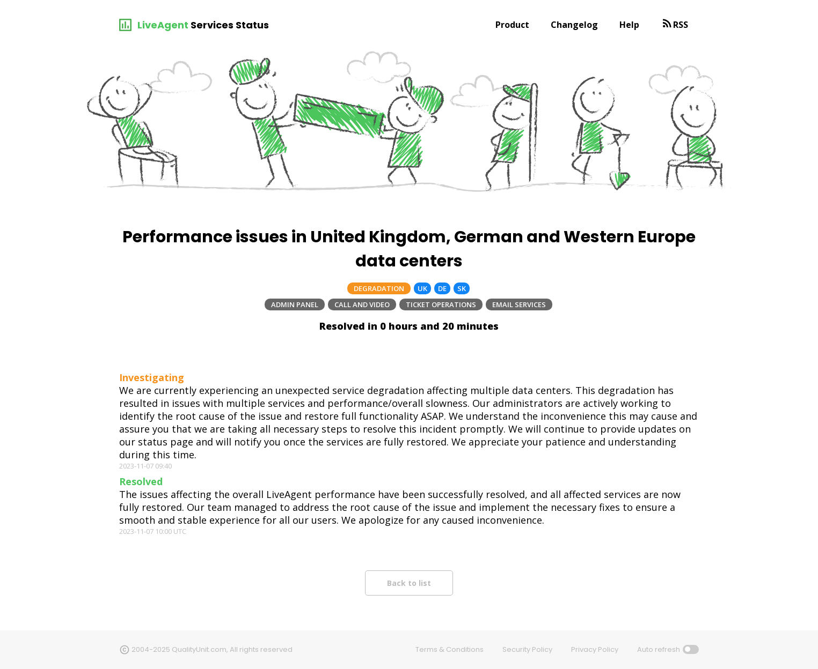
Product (512, 25)
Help (629, 25)
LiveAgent (162, 25)
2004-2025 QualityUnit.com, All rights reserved (212, 649)
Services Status (230, 25)
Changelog (574, 25)
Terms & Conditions (449, 649)
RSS (680, 25)
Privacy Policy (594, 649)
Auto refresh (658, 649)
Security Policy (527, 649)
